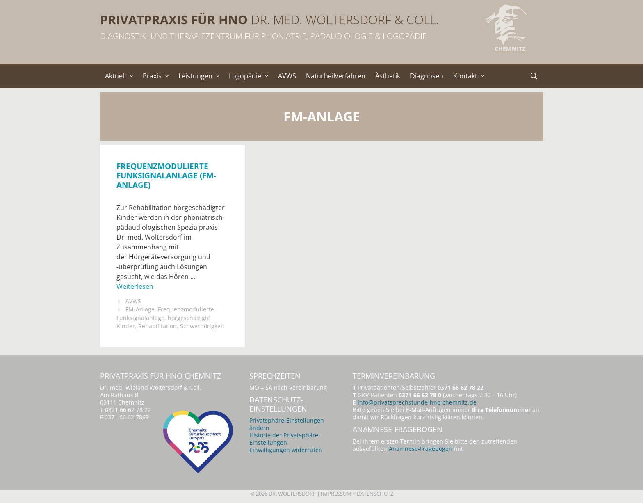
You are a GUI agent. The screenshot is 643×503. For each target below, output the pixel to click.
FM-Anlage (140, 309)
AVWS (287, 75)
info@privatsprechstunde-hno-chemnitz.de (417, 402)
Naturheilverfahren (335, 75)
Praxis (158, 76)
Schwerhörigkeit (202, 326)
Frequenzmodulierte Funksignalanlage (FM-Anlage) (166, 175)
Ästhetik (387, 75)
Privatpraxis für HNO (174, 19)
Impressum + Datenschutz (357, 493)
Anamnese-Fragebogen (420, 449)
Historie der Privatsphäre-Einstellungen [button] (284, 438)
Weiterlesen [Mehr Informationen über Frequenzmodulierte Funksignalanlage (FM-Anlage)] (134, 286)
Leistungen (201, 76)
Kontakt (471, 76)
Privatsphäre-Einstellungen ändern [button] (286, 424)
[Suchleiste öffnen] (533, 76)
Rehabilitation (157, 326)
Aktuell (121, 76)
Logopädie (251, 76)
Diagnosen (426, 75)
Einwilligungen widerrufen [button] (285, 450)
